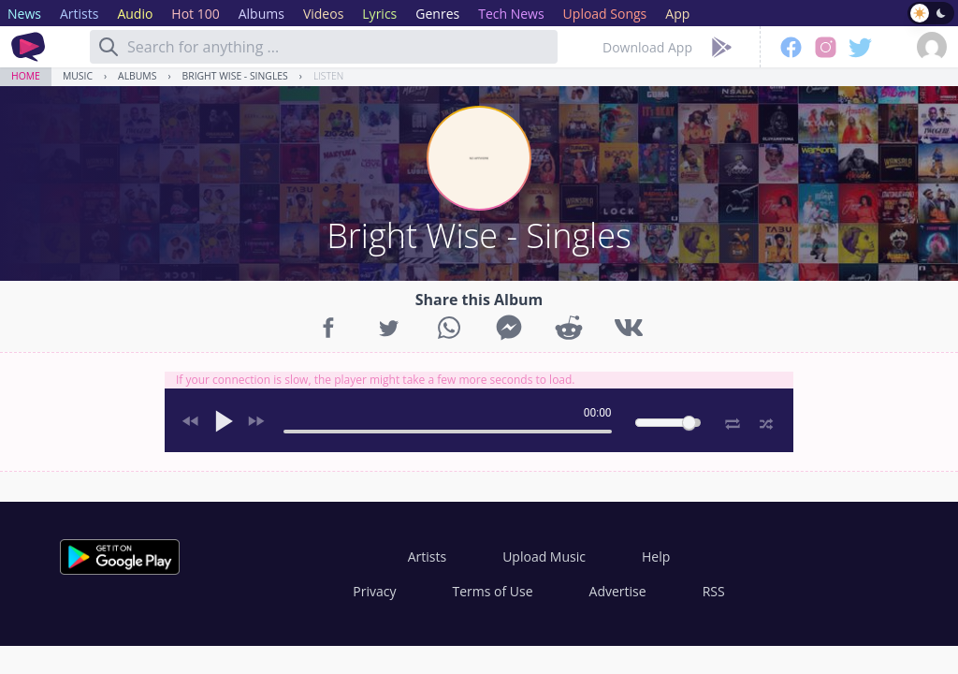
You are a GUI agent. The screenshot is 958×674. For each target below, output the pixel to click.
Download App (647, 47)
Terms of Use (493, 591)
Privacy (374, 591)
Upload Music (544, 556)
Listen (328, 75)
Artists (427, 556)
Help (656, 556)
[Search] (108, 47)
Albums (137, 75)
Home (25, 75)
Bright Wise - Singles (235, 75)
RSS (714, 591)
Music (78, 75)
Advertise (617, 591)
